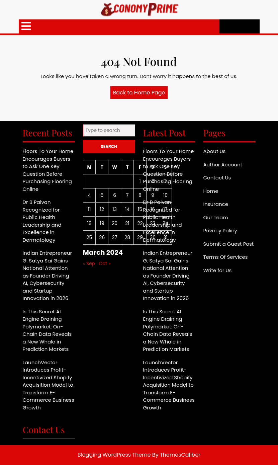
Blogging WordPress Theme (114, 455)
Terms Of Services (225, 256)
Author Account (223, 164)
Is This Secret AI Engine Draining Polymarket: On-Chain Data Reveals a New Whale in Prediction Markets (47, 330)
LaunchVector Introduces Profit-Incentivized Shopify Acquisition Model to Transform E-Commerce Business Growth (48, 385)
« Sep (89, 263)
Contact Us (217, 177)
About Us (214, 151)
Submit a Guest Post (228, 243)
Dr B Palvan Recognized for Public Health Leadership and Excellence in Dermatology (42, 221)
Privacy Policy (220, 230)
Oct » (104, 263)
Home (210, 191)
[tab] (26, 26)
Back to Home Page (140, 93)
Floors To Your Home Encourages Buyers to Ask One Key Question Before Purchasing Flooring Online (48, 170)
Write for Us (217, 270)
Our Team (215, 217)
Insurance (215, 204)
